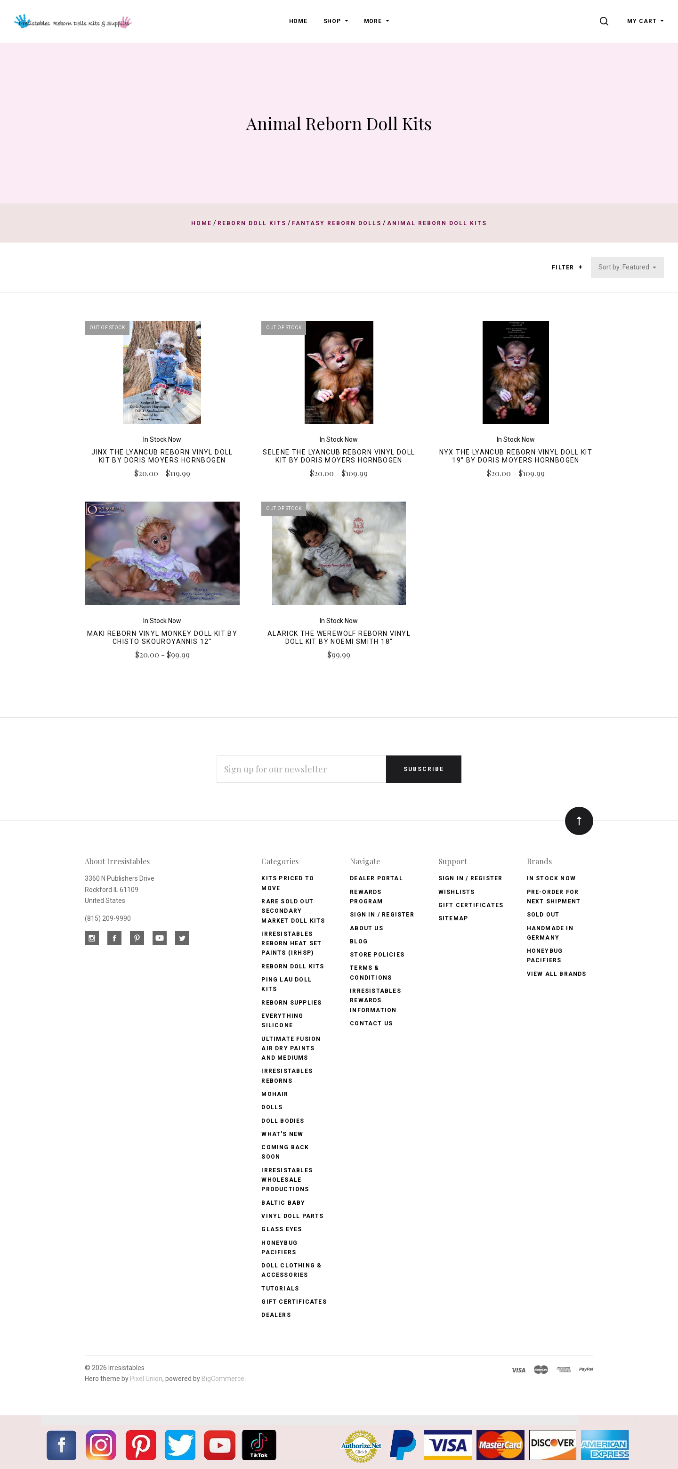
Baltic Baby (283, 1203)
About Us (366, 928)
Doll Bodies (282, 1121)
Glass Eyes (281, 1229)
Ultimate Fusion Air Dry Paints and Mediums (291, 1049)
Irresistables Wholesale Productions (287, 1180)
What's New (282, 1134)
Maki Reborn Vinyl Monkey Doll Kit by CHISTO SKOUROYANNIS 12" (162, 637)
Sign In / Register (382, 914)
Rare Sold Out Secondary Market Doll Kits (293, 911)
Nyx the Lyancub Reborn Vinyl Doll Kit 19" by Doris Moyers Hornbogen (516, 456)
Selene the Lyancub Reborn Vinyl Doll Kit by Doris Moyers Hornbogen (339, 456)
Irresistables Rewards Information (375, 1001)
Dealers (276, 1315)
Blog (359, 941)
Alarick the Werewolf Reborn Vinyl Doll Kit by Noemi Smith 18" (339, 637)
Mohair (274, 1094)
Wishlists (456, 892)
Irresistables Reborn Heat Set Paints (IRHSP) (291, 944)
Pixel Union (146, 1378)
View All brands (557, 974)
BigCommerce (223, 1378)
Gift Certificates (293, 1302)
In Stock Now (551, 878)
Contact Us (371, 1023)
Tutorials (280, 1288)
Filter (567, 267)
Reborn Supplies (291, 1002)
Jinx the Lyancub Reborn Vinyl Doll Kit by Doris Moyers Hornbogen (162, 456)
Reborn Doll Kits (292, 966)
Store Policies (377, 954)
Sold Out (543, 914)
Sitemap (453, 918)
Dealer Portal (376, 878)
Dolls (271, 1107)
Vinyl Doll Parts (292, 1216)
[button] (580, 267)
